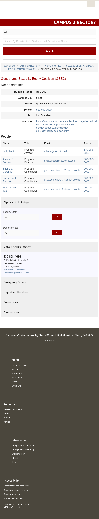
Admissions (17, 377)
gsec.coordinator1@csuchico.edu (62, 170)
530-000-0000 (44, 109)
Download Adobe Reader (14, 498)
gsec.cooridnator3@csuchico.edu (62, 179)
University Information (17, 246)
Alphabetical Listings (16, 202)
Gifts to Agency (18, 453)
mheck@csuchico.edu (56, 151)
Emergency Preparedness (23, 445)
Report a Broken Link (13, 494)
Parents (7, 417)
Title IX (15, 458)
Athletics (15, 381)
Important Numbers (16, 292)
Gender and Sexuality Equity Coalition (62, 69)
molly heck (8, 151)
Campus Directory (30, 66)
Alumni (7, 413)
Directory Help (12, 312)
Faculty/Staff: (10, 212)
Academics (17, 373)
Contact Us (49, 340)
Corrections (11, 302)
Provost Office (52, 66)
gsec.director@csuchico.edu (59, 160)
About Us (15, 369)
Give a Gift (16, 385)
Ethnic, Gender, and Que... (22, 69)
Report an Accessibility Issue (16, 490)
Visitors (7, 421)
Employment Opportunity (23, 449)
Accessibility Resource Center (16, 485)
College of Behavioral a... (80, 66)
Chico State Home (20, 365)
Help (14, 462)
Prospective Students (13, 409)
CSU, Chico (9, 66)
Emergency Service (15, 282)
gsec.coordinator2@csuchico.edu (62, 189)
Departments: (10, 227)
